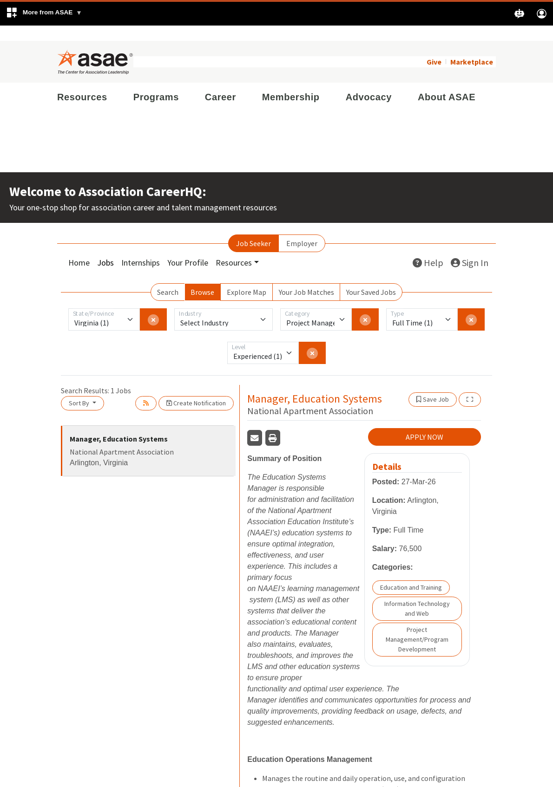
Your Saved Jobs (371, 276)
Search (167, 276)
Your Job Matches (306, 276)
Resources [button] (234, 247)
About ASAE (446, 82)
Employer (301, 228)
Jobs (105, 247)
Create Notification (196, 388)
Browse (202, 276)
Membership (291, 82)
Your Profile (187, 247)
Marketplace (471, 46)
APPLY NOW (424, 422)
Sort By (80, 388)
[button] (44, 14)
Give (434, 46)
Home (79, 247)
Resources (82, 82)
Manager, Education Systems (119, 423)
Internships (140, 247)
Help (428, 247)
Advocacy (369, 82)
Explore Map (246, 276)
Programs (156, 82)
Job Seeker (253, 228)
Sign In (469, 247)
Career (220, 82)
